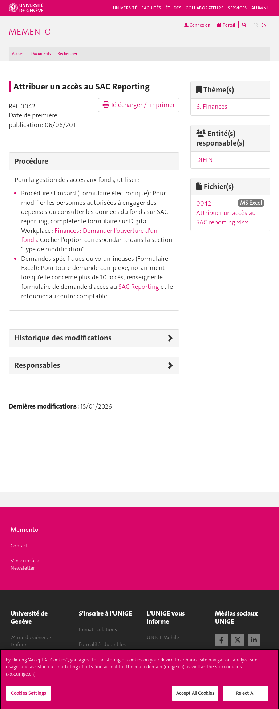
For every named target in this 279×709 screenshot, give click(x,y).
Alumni (259, 8)
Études (173, 8)
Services (237, 8)
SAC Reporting (139, 286)
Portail (226, 25)
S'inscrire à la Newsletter (25, 564)
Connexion (197, 25)
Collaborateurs (204, 8)
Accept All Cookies (195, 697)
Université (125, 8)
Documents (41, 53)
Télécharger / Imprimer (139, 104)
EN (263, 25)
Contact (19, 545)
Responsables (37, 365)
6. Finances (211, 106)
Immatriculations (98, 629)
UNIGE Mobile (163, 637)
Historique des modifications (63, 338)
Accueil (18, 53)
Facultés (151, 8)
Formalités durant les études (102, 648)
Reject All (245, 697)
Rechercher (67, 53)
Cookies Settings (28, 697)
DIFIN (204, 159)
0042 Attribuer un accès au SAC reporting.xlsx (226, 212)
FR (255, 25)
